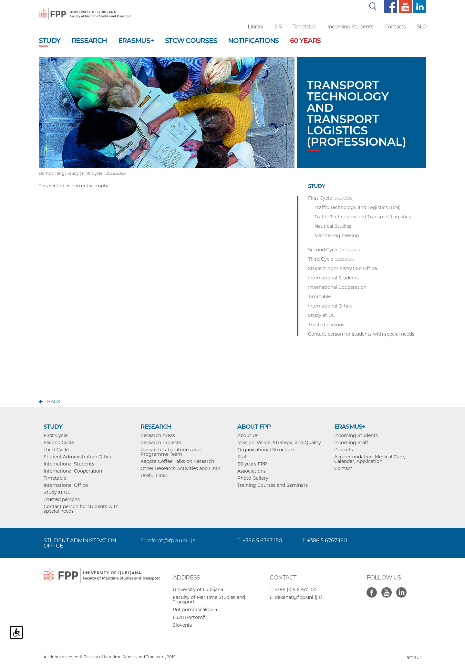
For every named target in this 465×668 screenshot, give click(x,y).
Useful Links (154, 475)
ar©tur (414, 657)
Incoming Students (350, 27)
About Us (247, 435)
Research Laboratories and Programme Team (170, 452)
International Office (66, 485)
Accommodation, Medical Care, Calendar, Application (369, 459)
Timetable (304, 27)
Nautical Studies (333, 226)
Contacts (395, 27)
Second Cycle (59, 442)
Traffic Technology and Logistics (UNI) (358, 207)
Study (73, 173)
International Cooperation (73, 471)
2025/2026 (116, 173)
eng (60, 173)
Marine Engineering (337, 235)
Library (255, 27)
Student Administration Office (78, 457)
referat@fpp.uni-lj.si (171, 541)
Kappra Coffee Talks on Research (177, 461)
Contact (343, 468)
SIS (278, 27)
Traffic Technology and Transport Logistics (363, 216)
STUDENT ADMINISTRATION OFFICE (80, 543)
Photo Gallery (252, 478)
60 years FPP (252, 464)
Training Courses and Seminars (272, 485)
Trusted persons (62, 499)
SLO (421, 27)
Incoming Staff (351, 442)
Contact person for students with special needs (81, 509)
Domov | (48, 173)
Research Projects (160, 442)
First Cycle (92, 173)
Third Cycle (56, 450)
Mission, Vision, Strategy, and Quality (279, 442)
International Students (69, 464)
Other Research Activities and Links (180, 468)
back (53, 401)
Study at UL (57, 492)
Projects (343, 450)
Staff (242, 457)
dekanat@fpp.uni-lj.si (298, 597)
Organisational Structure (265, 450)
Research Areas (157, 435)
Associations (251, 471)
